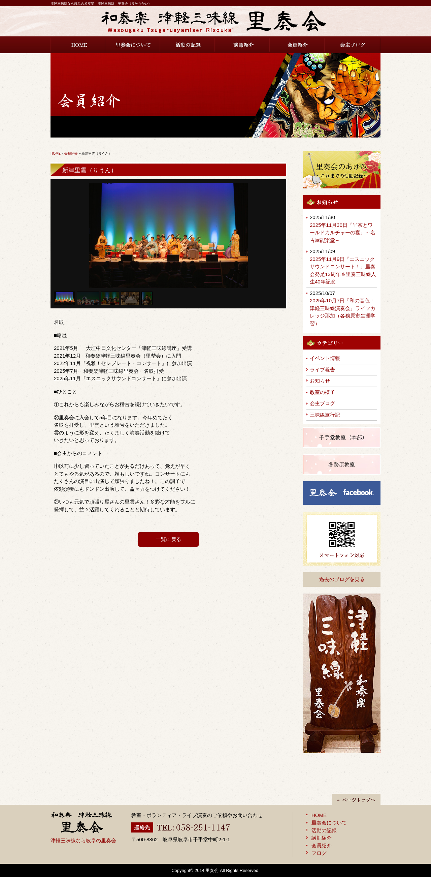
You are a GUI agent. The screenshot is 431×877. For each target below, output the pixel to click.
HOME (78, 44)
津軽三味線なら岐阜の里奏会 (83, 840)
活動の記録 (187, 44)
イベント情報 (325, 358)
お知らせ (320, 381)
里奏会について (132, 44)
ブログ (319, 853)
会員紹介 (297, 44)
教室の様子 (322, 392)
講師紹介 (242, 44)
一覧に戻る (168, 539)
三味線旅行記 (325, 415)
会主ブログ (352, 44)
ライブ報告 (322, 369)
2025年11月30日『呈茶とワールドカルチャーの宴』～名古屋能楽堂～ (342, 232)
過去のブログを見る (342, 579)
